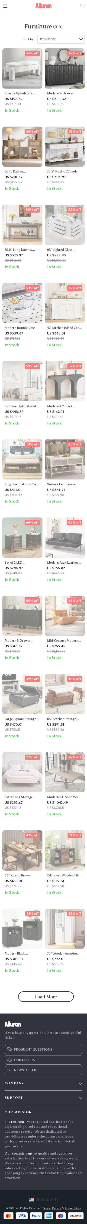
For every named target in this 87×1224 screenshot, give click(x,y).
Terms (47, 1208)
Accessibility (73, 1208)
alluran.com (14, 1122)
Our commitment (19, 1153)
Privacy (56, 1208)
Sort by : (29, 39)
